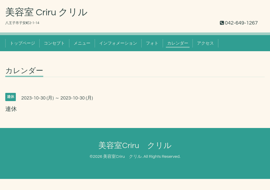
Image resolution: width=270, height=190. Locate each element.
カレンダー (177, 43)
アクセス (205, 43)
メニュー (82, 43)
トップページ (22, 43)
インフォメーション (118, 43)
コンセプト (54, 43)
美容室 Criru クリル (46, 12)
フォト (152, 43)
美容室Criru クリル (135, 145)
